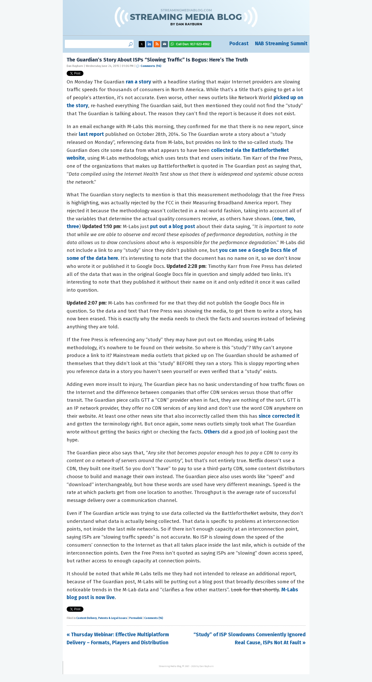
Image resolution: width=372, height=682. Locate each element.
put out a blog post (172, 226)
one (278, 219)
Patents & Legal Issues (112, 618)
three (73, 226)
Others (212, 432)
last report (91, 134)
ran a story (138, 82)
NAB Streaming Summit (281, 44)
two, (290, 219)
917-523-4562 (193, 44)
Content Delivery (86, 618)
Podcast (239, 44)
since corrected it (279, 416)
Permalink (135, 618)
